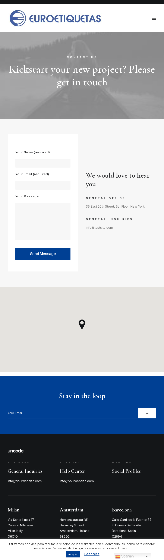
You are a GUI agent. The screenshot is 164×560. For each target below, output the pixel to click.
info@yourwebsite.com (25, 481)
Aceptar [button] (73, 554)
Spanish (124, 556)
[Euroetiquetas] (55, 18)
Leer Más (92, 554)
